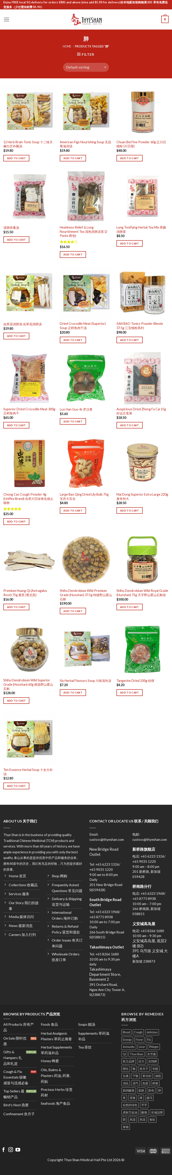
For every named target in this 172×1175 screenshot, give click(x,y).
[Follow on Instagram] (10, 1150)
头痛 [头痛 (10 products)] (126, 1076)
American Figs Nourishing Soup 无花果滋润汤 (85, 144)
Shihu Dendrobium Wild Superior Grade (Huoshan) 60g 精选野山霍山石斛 (28, 684)
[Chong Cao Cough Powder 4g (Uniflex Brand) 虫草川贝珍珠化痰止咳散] (29, 463)
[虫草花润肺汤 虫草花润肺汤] (29, 293)
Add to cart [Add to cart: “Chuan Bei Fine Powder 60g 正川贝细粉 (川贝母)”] (129, 158)
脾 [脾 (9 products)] (141, 1098)
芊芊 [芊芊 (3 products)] (144, 1105)
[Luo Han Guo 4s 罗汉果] (86, 378)
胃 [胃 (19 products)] (124, 1098)
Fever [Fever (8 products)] (139, 1039)
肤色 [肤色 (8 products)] (151, 1090)
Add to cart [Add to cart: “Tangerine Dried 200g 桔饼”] (129, 692)
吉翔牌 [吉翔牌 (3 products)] (152, 1061)
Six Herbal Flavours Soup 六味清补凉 (85, 681)
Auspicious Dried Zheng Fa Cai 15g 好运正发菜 (141, 411)
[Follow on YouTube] (17, 1150)
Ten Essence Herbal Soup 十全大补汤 (28, 772)
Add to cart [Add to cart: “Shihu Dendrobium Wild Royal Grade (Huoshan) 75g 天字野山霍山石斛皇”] (129, 607)
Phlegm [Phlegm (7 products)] (154, 1047)
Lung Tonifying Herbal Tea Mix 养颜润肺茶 (141, 229)
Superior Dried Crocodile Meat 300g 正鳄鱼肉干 (29, 411)
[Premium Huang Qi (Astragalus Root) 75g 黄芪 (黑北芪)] (29, 560)
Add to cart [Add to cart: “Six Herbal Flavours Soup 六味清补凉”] (72, 692)
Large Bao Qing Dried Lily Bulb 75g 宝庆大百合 (84, 496)
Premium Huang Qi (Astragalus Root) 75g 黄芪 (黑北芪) (25, 593)
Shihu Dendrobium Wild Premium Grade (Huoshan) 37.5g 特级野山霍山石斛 (86, 595)
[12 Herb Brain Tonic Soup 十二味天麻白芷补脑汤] (29, 111)
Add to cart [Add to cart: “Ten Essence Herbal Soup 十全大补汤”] (16, 785)
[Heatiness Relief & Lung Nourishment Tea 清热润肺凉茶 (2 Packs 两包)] (86, 196)
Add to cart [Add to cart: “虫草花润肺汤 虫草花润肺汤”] (16, 335)
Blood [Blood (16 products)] (126, 1032)
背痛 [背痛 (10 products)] (132, 1098)
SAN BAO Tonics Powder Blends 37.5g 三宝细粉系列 (139, 326)
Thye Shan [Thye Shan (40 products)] (136, 1054)
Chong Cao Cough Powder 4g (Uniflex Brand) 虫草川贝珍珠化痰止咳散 (28, 498)
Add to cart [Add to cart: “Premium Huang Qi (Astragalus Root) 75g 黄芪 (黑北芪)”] (16, 607)
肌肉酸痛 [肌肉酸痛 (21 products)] (128, 1090)
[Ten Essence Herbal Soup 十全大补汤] (29, 739)
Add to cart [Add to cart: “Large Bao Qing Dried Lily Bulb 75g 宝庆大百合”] (72, 510)
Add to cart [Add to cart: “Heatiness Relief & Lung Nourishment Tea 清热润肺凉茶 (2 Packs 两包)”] (72, 254)
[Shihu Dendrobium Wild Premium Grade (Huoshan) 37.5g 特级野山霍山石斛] (86, 560)
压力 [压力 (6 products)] (141, 1061)
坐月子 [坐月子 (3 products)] (144, 1068)
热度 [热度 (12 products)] (145, 1083)
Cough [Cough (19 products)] (138, 1032)
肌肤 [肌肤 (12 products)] (141, 1090)
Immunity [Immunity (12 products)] (129, 1047)
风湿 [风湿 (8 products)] (132, 1119)
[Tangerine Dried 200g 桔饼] (142, 649)
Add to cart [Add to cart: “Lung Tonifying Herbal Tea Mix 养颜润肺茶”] (129, 243)
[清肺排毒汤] (29, 196)
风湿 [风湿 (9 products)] (142, 1119)
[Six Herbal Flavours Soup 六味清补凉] (86, 649)
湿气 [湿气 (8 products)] (135, 1083)
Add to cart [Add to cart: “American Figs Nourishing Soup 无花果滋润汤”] (72, 158)
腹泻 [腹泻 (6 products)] (149, 1098)
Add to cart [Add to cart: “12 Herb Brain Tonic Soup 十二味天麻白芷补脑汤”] (16, 158)
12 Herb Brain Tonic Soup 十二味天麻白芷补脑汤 (28, 144)
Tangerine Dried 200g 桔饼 (135, 681)
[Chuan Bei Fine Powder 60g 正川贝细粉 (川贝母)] (142, 111)
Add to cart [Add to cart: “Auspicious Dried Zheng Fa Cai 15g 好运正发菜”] (129, 425)
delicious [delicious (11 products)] (152, 1032)
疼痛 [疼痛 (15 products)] (155, 1083)
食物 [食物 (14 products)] (126, 1127)
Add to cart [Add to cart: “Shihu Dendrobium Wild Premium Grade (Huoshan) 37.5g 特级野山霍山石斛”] (72, 611)
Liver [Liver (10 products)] (142, 1047)
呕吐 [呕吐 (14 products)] (126, 1068)
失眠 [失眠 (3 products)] (155, 1068)
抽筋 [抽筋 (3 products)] (158, 1076)
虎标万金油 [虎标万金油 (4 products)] (130, 1112)
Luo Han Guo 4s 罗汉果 (76, 409)
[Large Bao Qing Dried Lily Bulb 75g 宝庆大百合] (86, 463)
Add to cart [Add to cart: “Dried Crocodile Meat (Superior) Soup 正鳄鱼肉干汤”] (72, 339)
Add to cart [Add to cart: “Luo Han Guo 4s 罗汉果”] (72, 421)
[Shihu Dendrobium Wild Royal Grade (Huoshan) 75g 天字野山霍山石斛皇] (142, 560)
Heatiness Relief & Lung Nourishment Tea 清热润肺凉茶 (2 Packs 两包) (83, 231)
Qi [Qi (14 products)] (124, 1054)
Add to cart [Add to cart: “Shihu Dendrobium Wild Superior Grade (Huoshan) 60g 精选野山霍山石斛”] (16, 700)
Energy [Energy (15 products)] (127, 1039)
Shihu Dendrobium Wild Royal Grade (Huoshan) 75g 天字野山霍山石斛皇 (142, 593)
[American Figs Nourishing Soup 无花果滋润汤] (86, 111)
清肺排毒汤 (11, 227)
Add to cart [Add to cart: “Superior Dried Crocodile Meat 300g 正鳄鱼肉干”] (16, 425)
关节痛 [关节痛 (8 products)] (151, 1054)
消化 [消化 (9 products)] (126, 1083)
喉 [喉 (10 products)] (134, 1068)
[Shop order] (86, 67)
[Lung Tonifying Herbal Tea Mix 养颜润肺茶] (142, 196)
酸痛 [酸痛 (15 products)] (144, 1112)
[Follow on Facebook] (3, 1150)
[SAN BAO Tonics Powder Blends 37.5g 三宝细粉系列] (142, 293)
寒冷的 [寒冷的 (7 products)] (146, 1076)
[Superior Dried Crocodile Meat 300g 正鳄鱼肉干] (29, 378)
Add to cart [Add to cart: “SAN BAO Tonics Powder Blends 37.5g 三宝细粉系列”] (129, 339)
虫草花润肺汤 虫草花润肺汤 (22, 324)
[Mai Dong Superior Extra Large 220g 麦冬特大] (142, 463)
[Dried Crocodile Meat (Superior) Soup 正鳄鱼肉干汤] (86, 293)
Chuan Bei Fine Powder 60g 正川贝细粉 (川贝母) (141, 144)
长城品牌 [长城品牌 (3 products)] (157, 1112)
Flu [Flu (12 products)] (149, 1039)
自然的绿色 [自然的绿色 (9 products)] (130, 1105)
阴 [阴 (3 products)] (124, 1119)
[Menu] (6, 19)
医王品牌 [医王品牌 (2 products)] (128, 1061)
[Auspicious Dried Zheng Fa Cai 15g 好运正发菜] (142, 378)
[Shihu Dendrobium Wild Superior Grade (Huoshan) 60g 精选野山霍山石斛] (29, 649)
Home (67, 46)
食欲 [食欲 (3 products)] (152, 1119)
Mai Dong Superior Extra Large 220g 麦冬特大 (142, 496)
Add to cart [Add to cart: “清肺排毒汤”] (16, 239)
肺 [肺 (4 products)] (159, 1090)
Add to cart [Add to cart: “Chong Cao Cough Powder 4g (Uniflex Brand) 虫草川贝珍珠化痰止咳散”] (16, 521)
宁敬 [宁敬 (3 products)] (135, 1076)
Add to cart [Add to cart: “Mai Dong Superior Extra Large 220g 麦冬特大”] (129, 510)
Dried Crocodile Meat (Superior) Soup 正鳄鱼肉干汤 (83, 326)
